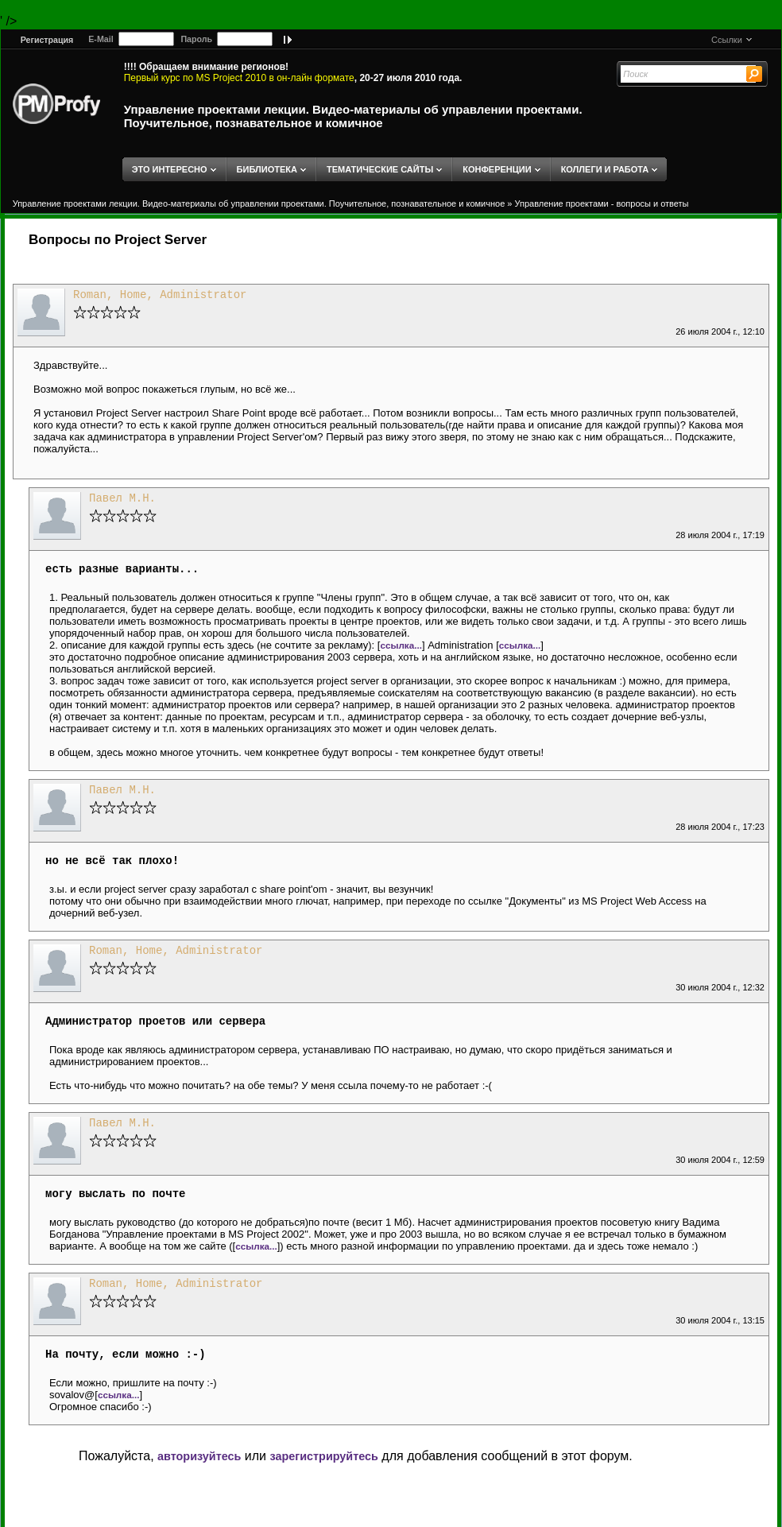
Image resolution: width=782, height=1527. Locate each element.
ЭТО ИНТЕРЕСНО (169, 169)
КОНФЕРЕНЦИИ (497, 169)
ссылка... (401, 645)
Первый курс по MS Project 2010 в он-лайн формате (239, 77)
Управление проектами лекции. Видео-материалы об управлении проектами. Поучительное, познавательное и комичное (353, 116)
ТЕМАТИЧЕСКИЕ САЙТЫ (380, 169)
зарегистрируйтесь (323, 1456)
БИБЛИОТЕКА (267, 169)
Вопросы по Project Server (118, 239)
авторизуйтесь (199, 1456)
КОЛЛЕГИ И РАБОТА (605, 169)
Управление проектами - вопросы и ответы (602, 203)
